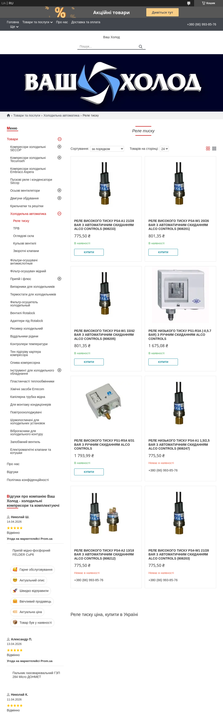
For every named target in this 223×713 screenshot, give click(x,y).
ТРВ (16, 228)
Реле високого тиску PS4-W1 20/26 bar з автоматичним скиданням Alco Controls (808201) (178, 225)
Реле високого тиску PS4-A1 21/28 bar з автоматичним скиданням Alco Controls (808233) (104, 225)
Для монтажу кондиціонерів (30, 404)
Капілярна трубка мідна (27, 397)
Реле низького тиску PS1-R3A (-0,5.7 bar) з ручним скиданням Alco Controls (179, 335)
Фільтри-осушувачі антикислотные (24, 261)
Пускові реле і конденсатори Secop (31, 181)
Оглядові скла (23, 236)
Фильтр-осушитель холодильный (24, 303)
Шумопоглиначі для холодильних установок (27, 421)
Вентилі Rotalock (22, 313)
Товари (12, 139)
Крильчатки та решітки (26, 206)
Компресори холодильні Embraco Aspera (28, 170)
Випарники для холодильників (32, 286)
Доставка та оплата (85, 22)
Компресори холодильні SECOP (28, 148)
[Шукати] (140, 47)
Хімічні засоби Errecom (27, 389)
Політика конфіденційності (28, 480)
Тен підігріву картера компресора (25, 353)
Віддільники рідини (24, 336)
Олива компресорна (25, 362)
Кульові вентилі (24, 243)
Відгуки (12, 472)
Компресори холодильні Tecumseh (28, 159)
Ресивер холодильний (26, 328)
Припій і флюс (20, 279)
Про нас (62, 22)
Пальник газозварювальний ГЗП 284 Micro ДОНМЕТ (36, 675)
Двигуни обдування (24, 198)
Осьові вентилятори (25, 190)
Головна (13, 22)
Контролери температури (29, 344)
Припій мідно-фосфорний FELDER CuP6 (31, 552)
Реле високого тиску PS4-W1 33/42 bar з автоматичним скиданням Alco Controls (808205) (104, 335)
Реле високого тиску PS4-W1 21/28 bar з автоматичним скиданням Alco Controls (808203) (178, 554)
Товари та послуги (35, 22)
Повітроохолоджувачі (26, 412)
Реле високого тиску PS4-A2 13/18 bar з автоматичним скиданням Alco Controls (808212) (104, 554)
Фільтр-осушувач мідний (28, 271)
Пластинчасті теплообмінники (32, 381)
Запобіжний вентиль (25, 442)
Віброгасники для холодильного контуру (26, 432)
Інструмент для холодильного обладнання (32, 372)
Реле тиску (21, 221)
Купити (89, 252)
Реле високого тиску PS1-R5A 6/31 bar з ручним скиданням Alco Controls (104, 444)
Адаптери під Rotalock (26, 321)
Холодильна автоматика (61, 115)
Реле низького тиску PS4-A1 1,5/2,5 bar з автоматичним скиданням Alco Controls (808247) (179, 444)
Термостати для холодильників (33, 294)
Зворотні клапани (26, 251)
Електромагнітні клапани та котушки (30, 451)
